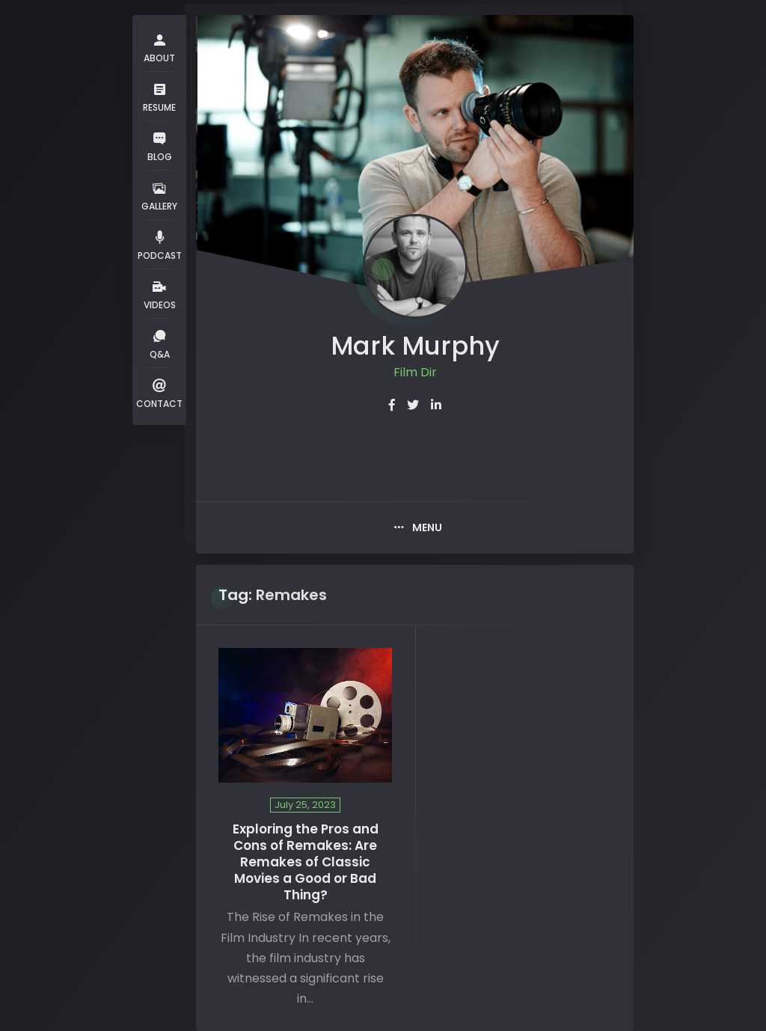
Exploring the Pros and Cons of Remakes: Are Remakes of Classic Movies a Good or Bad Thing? (306, 862)
